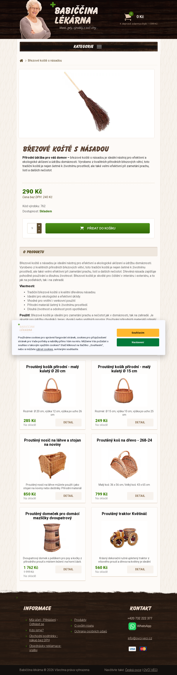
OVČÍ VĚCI (150, 670)
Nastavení (138, 342)
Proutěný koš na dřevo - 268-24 (124, 440)
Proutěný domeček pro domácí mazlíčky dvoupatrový (52, 515)
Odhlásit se (36, 624)
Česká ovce (133, 670)
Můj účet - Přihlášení (42, 620)
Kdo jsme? (36, 630)
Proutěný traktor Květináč (124, 513)
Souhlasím (138, 332)
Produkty (80, 620)
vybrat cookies (44, 349)
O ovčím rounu (84, 625)
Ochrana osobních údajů (90, 631)
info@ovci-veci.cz (140, 638)
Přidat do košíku (97, 228)
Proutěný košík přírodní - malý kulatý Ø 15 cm (124, 368)
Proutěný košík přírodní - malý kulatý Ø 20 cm (52, 368)
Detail (68, 422)
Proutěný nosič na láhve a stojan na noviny (52, 442)
